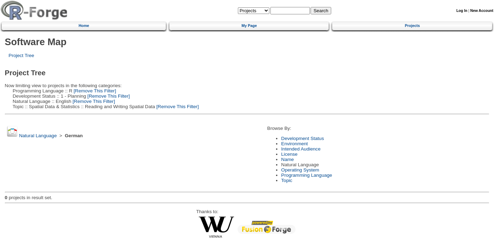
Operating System (300, 170)
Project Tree (21, 55)
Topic (286, 180)
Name (287, 159)
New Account (481, 11)
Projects (412, 25)
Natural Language (38, 135)
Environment (294, 143)
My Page (249, 25)
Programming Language (306, 175)
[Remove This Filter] (94, 90)
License (289, 154)
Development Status (302, 138)
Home (84, 25)
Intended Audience (301, 149)
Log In (461, 11)
